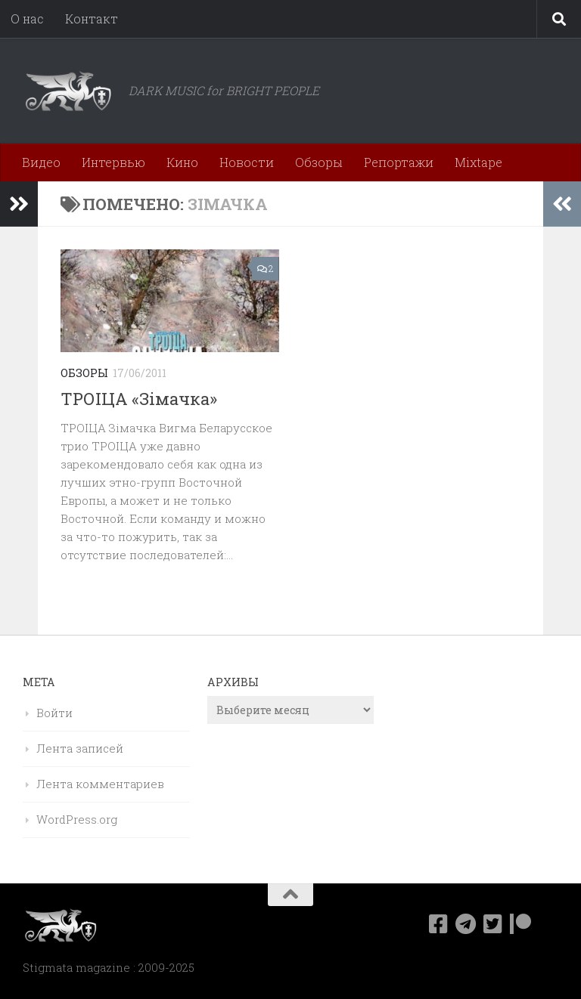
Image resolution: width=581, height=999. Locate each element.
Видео (41, 162)
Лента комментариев (100, 783)
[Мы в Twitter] (493, 924)
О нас (27, 18)
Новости (246, 162)
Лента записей (79, 748)
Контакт (91, 18)
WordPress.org (76, 819)
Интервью (113, 162)
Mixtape (478, 162)
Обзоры (319, 162)
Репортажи (398, 162)
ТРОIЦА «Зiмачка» (139, 399)
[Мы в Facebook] (438, 924)
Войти (54, 712)
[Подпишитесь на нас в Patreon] (520, 924)
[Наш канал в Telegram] (466, 924)
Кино (182, 162)
